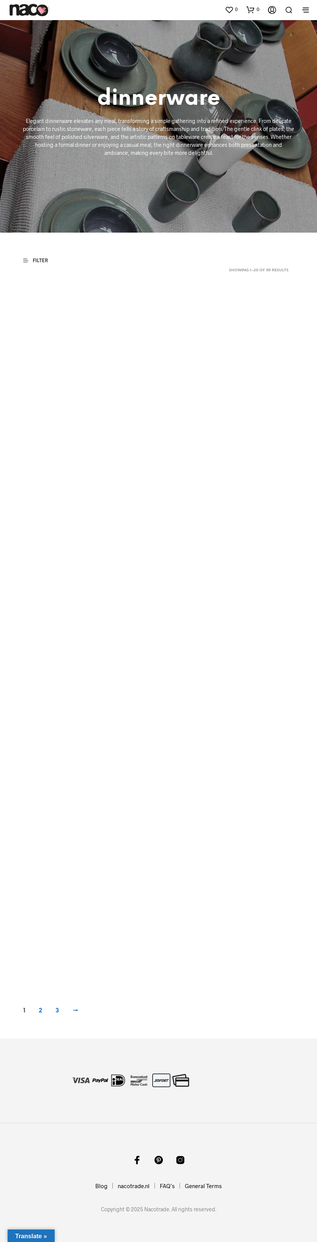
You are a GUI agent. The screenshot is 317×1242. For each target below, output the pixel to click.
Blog (101, 1185)
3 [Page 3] (57, 1010)
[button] (231, 9)
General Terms (203, 1185)
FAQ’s (167, 1185)
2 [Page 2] (40, 1010)
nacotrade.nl (134, 1185)
